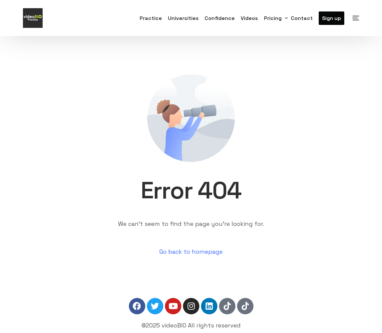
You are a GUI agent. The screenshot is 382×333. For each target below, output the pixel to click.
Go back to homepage (191, 251)
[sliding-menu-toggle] (355, 18)
